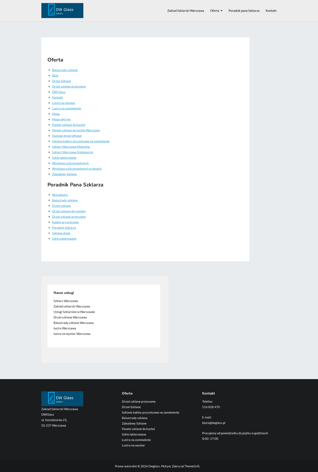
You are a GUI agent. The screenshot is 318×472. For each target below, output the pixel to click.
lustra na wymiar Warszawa (72, 333)
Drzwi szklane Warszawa (70, 317)
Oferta (214, 10)
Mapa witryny (61, 119)
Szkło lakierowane (64, 157)
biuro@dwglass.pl (213, 423)
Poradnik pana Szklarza (244, 10)
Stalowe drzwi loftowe (67, 136)
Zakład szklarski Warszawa (72, 306)
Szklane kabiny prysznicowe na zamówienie (81, 141)
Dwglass (154, 466)
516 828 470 (211, 407)
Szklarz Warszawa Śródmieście (72, 152)
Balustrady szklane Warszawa (74, 323)
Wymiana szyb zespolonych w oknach (77, 168)
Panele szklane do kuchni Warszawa (76, 130)
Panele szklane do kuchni (68, 125)
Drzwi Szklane (61, 81)
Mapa (56, 114)
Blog (55, 75)
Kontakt (271, 10)
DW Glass (59, 92)
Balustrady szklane (65, 70)
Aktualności (60, 195)
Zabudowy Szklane (64, 174)
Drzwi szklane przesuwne (69, 86)
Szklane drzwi (61, 233)
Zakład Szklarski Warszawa (185, 10)
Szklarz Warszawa (66, 301)
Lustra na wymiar (63, 103)
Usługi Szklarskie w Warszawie (74, 312)
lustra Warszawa (65, 328)
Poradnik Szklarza (64, 227)
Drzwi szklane (61, 206)
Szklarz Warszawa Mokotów (71, 146)
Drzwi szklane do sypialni (69, 211)
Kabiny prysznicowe (65, 222)
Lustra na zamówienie (66, 108)
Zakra (176, 466)
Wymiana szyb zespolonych (70, 163)
